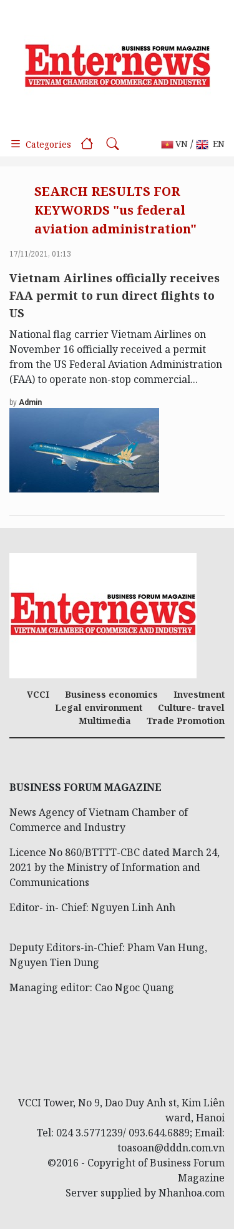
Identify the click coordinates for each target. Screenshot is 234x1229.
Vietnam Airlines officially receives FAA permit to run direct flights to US (114, 295)
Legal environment (98, 707)
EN (210, 144)
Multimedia (105, 721)
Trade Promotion (186, 721)
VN (174, 144)
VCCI (38, 694)
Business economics (111, 694)
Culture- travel (191, 707)
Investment (199, 694)
